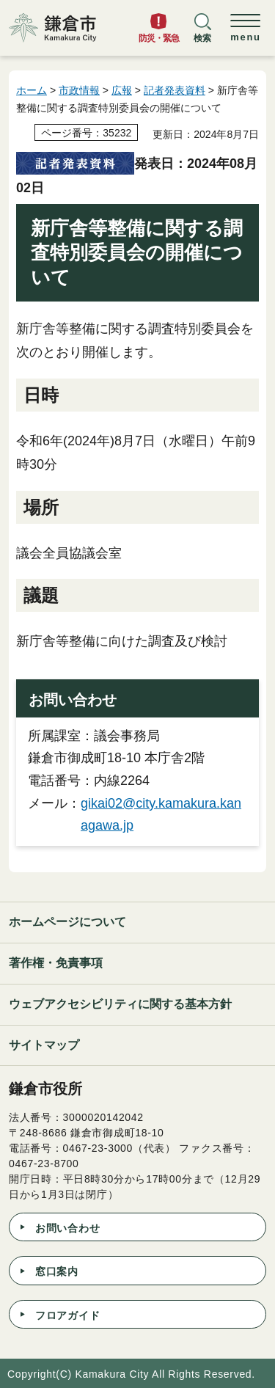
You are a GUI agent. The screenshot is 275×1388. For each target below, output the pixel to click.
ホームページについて (67, 922)
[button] (202, 34)
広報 (121, 90)
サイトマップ (44, 1045)
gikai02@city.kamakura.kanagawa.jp (161, 814)
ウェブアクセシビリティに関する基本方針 (120, 1004)
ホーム (31, 90)
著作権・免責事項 (56, 963)
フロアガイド (67, 1315)
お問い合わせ (67, 1228)
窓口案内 (56, 1271)
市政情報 (79, 90)
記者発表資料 (174, 90)
